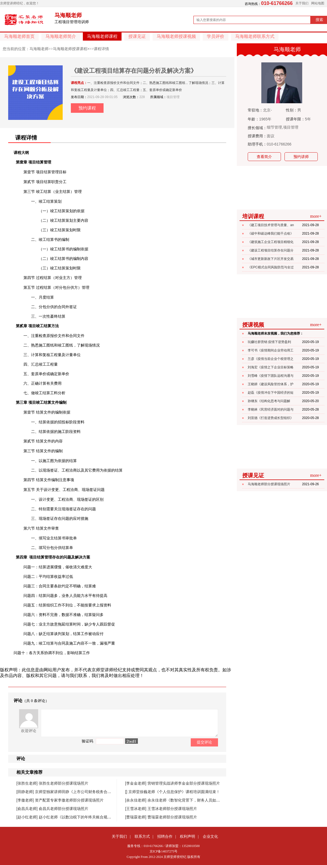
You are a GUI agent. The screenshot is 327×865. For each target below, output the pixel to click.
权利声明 (187, 836)
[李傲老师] (25, 800)
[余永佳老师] (136, 800)
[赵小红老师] (27, 817)
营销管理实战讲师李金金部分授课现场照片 (183, 783)
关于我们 (301, 3)
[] (126, 792)
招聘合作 (164, 836)
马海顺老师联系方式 (254, 36)
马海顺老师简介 (61, 36)
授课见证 (137, 36)
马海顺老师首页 (19, 36)
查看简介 (264, 156)
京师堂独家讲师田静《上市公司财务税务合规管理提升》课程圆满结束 (94, 792)
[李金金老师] (136, 783)
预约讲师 (301, 156)
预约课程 (87, 108)
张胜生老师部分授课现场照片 (63, 783)
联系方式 (142, 836)
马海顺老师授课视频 (176, 36)
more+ (316, 216)
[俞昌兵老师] (27, 808)
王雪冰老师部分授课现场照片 (172, 808)
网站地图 (317, 3)
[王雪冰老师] (136, 808)
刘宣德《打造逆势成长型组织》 (270, 418)
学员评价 (215, 36)
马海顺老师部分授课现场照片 (269, 484)
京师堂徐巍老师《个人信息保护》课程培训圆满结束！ (174, 792)
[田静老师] (25, 792)
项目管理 (173, 97)
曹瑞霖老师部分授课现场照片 (172, 817)
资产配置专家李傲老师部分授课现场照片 (69, 800)
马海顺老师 (39, 49)
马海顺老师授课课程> (71, 49)
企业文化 (210, 836)
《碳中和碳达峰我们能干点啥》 (270, 233)
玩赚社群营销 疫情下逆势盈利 (269, 342)
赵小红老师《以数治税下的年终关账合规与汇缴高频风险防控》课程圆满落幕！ (105, 817)
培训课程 (253, 216)
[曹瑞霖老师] (136, 817)
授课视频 (253, 325)
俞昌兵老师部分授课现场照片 (63, 808)
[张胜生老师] (27, 783)
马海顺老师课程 (102, 36)
